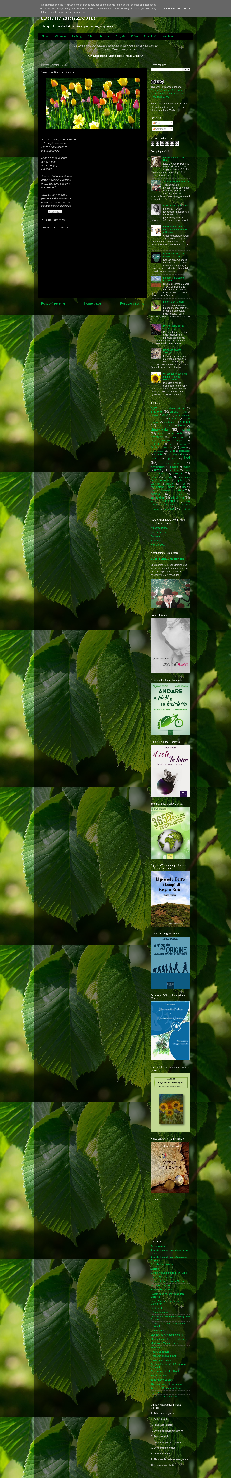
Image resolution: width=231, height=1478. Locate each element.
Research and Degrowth (164, 1356)
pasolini (186, 470)
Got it (188, 8)
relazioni (170, 484)
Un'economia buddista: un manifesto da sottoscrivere (175, 376)
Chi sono (60, 36)
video (169, 508)
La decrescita (158, 1330)
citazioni (185, 421)
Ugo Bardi (156, 1392)
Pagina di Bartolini (160, 1351)
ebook (161, 433)
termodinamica (168, 504)
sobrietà (179, 490)
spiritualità (157, 497)
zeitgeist (186, 509)
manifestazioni (158, 467)
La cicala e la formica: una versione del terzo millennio (175, 229)
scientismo (165, 491)
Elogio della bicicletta (162, 1289)
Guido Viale (157, 1308)
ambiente (157, 411)
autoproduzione (182, 415)
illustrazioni (184, 451)
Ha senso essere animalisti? (172, 351)
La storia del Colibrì (173, 301)
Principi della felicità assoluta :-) (173, 327)
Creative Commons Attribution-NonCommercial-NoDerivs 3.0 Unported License (167, 93)
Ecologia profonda (160, 1285)
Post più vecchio (132, 303)
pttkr (180, 480)
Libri (91, 36)
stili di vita (177, 497)
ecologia (177, 433)
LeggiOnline (171, 458)
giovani (183, 447)
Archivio (167, 36)
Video (134, 36)
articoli (154, 415)
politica (154, 477)
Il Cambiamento (159, 1312)
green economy (157, 451)
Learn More (172, 8)
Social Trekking (159, 1375)
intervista (173, 454)
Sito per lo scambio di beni (165, 1371)
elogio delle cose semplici (167, 440)
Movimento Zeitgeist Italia (164, 1343)
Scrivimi (105, 36)
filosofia (168, 447)
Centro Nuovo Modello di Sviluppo (169, 1272)
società (155, 494)
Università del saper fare (164, 1396)
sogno (178, 494)
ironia (184, 454)
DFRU (186, 429)
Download (150, 36)
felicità (154, 447)
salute (154, 491)
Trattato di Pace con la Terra (166, 1388)
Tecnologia (156, 540)
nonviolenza (173, 470)
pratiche (169, 477)
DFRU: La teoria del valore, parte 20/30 (173, 255)
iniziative (158, 454)
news (157, 470)
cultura (181, 425)
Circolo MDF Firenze (162, 1277)
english (171, 444)
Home (45, 36)
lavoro (154, 458)
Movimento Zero (159, 1347)
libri (187, 458)
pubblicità (155, 484)
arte (185, 412)
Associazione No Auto (162, 1264)
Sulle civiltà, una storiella (176, 181)
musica (186, 467)
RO (184, 487)
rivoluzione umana (163, 487)
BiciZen (155, 1268)
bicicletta (174, 418)
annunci (174, 411)
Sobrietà (155, 536)
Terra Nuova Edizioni (162, 1379)
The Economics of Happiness (166, 1384)
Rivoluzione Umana (161, 1360)
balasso (159, 418)
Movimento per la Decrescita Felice (169, 1339)
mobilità (174, 466)
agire (154, 408)
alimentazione (176, 408)
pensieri (160, 473)
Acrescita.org (158, 1246)
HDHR (172, 451)
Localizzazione (158, 532)
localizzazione (172, 463)
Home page (92, 303)
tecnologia (168, 501)
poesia (178, 473)
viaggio (157, 509)
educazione (178, 437)
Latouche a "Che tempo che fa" (167, 1334)
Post (156, 123)
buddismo (169, 422)
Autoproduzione (159, 528)
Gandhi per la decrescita (176, 205)
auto (165, 415)
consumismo (164, 425)
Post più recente (53, 303)
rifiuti (183, 484)
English (120, 36)
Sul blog (77, 36)
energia (155, 443)
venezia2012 (184, 505)
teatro (153, 501)
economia (157, 436)
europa (183, 444)
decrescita (159, 429)
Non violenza (158, 545)
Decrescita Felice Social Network (168, 1281)
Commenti (159, 128)
